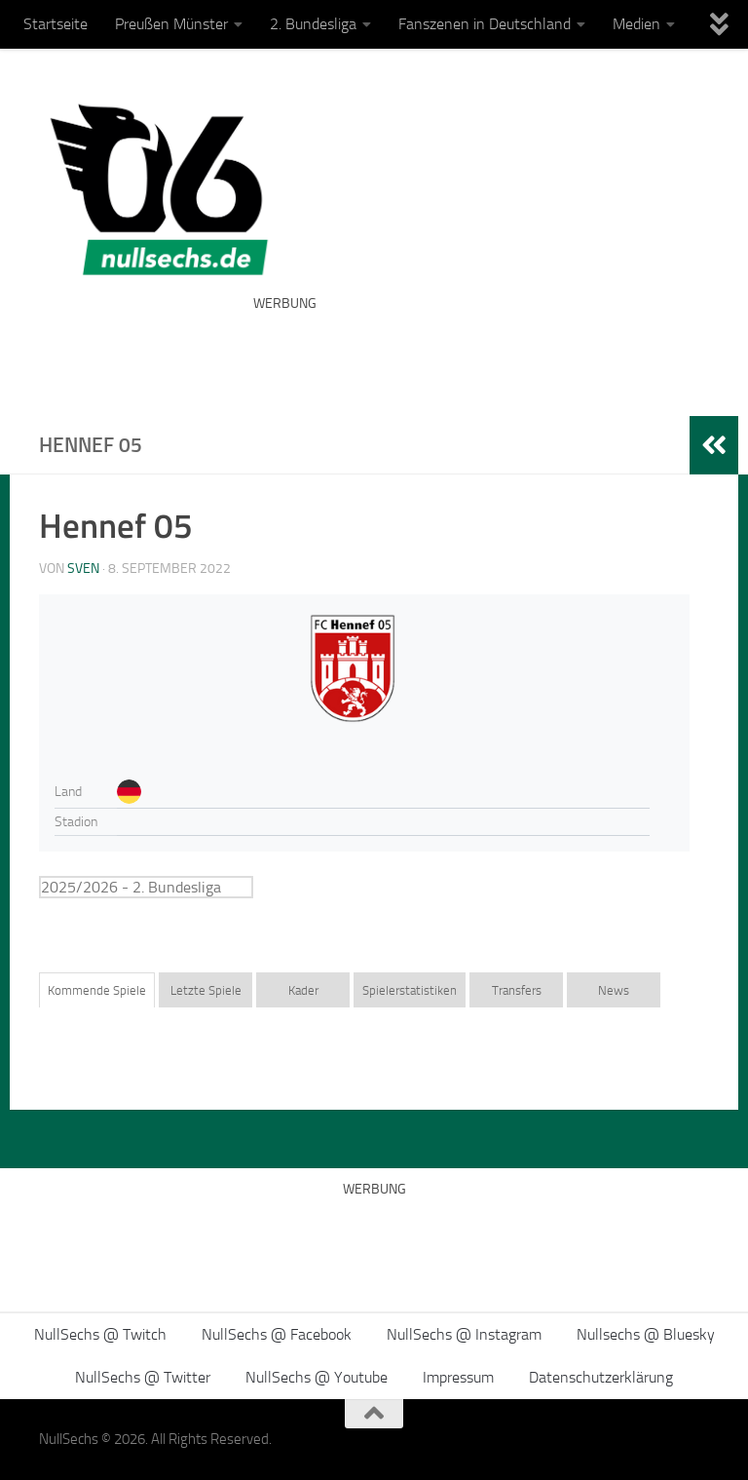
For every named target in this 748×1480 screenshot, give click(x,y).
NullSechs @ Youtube (316, 1377)
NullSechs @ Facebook (277, 1334)
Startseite (55, 24)
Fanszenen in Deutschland (484, 24)
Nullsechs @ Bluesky (646, 1334)
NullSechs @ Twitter (142, 1377)
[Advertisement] (481, 351)
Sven (83, 568)
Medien (636, 24)
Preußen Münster (171, 24)
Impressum (458, 1377)
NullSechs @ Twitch (100, 1334)
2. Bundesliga (313, 24)
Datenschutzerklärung (601, 1377)
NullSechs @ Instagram (464, 1334)
